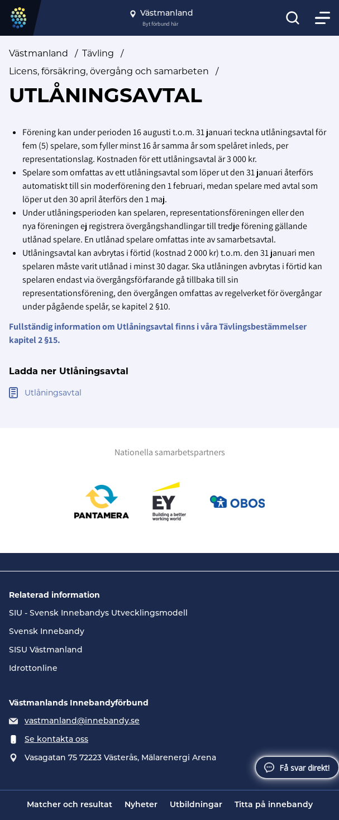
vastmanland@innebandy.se (82, 721)
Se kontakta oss (56, 740)
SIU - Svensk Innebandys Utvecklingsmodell (98, 613)
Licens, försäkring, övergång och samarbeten (109, 71)
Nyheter (141, 805)
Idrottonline (33, 669)
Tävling (98, 53)
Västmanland (38, 53)
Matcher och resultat (69, 805)
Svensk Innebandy (46, 632)
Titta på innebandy (274, 805)
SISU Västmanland (46, 650)
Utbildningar (196, 805)
